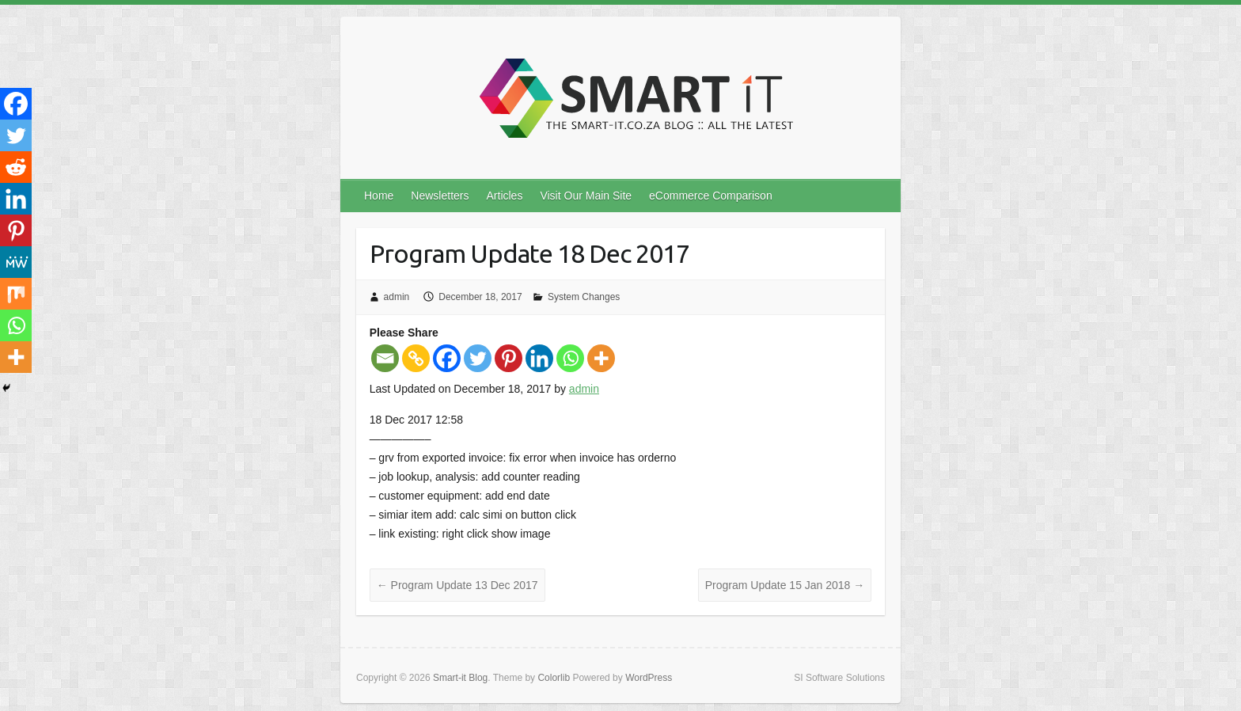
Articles (505, 195)
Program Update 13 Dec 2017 (457, 585)
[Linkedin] (539, 358)
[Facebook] (447, 358)
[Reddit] (16, 167)
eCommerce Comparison (710, 195)
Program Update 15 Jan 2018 (785, 585)
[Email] (385, 358)
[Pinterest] (508, 358)
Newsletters (440, 195)
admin (397, 296)
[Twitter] (477, 358)
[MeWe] (16, 262)
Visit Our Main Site (586, 195)
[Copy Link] (416, 358)
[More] (601, 358)
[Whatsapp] (570, 358)
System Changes (584, 296)
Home (378, 195)
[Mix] (16, 294)
